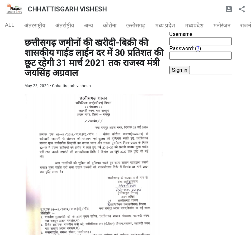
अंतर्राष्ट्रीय (64, 25)
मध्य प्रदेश (165, 25)
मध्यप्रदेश (194, 25)
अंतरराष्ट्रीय (34, 25)
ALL (9, 25)
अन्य (88, 25)
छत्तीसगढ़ (135, 25)
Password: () (185, 48)
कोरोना (109, 25)
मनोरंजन (221, 25)
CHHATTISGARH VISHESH (67, 9)
